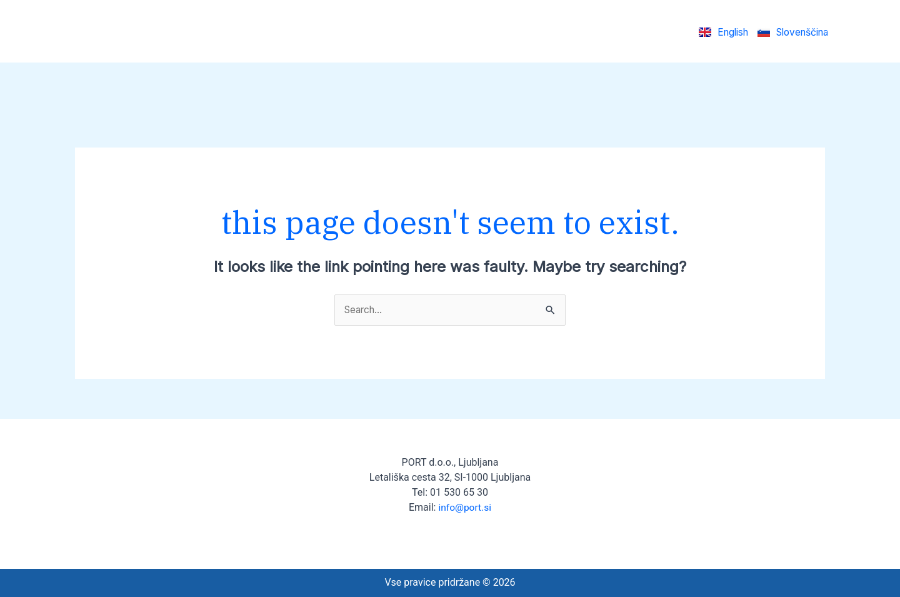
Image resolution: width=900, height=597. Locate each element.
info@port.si (465, 507)
